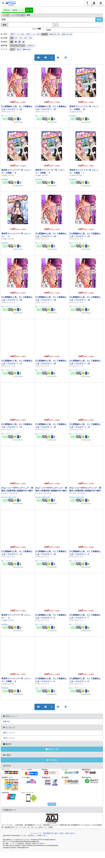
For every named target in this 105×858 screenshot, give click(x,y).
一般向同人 (6, 10)
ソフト (21, 10)
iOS (19, 49)
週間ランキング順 (17, 34)
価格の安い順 (54, 34)
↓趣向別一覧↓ (52, 749)
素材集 (14, 10)
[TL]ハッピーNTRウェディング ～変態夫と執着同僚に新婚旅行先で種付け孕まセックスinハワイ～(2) (51, 491)
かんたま (13, 493)
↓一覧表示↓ (52, 760)
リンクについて (36, 833)
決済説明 (51, 804)
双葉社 (73, 116)
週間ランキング (9, 733)
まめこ (73, 112)
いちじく (6, 493)
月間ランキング (9, 738)
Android (26, 49)
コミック (29, 10)
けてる (79, 112)
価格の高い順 (67, 34)
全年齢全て (31, 46)
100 (20, 38)
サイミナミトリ (9, 112)
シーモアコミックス (10, 116)
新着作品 (6, 721)
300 (30, 38)
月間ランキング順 (32, 34)
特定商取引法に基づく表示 (53, 833)
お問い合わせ (70, 833)
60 (16, 38)
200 (25, 38)
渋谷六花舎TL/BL (9, 497)
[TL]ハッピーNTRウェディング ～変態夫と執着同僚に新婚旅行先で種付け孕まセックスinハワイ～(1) (85, 491)
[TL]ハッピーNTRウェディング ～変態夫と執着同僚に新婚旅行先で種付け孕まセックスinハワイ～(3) (17, 491)
